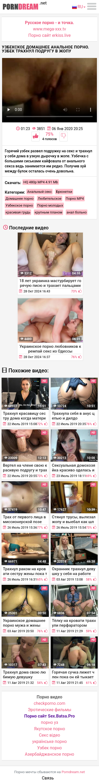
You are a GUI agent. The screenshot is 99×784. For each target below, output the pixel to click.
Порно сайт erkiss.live (49, 35)
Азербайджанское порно (49, 754)
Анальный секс (39, 192)
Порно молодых (50, 205)
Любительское (50, 199)
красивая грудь (18, 212)
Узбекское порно (19, 205)
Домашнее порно (20, 199)
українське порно (49, 741)
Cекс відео (49, 735)
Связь (48, 778)
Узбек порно (49, 747)
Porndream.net (73, 772)
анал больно (77, 212)
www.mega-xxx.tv (49, 29)
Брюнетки (64, 192)
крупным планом (48, 212)
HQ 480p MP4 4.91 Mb (40, 182)
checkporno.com (49, 703)
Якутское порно (49, 728)
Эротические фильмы (49, 709)
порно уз (49, 722)
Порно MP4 (75, 199)
